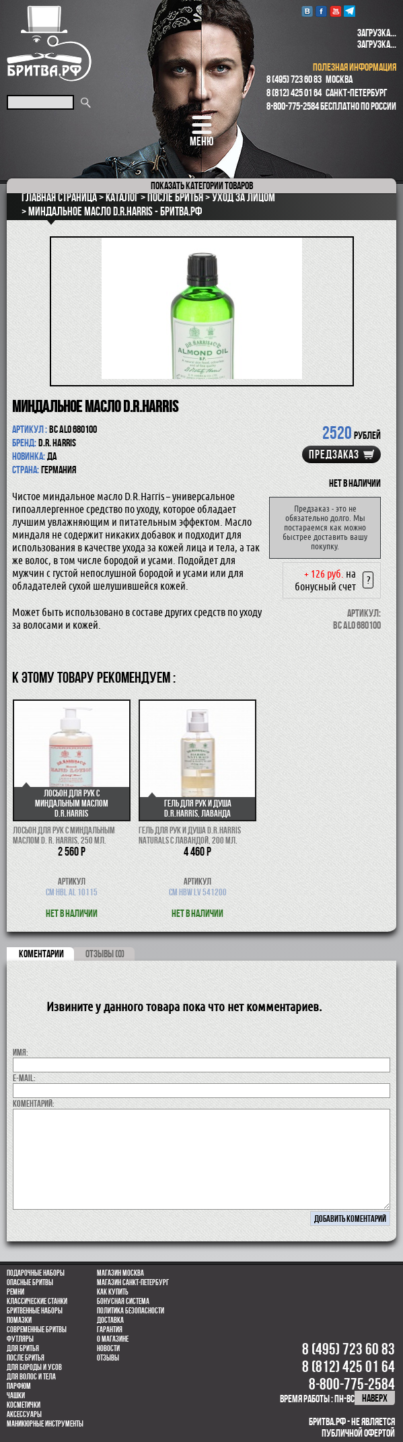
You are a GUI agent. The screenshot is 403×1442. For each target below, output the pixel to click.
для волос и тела (31, 1376)
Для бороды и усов (34, 1367)
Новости (108, 1348)
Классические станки (37, 1301)
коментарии (41, 953)
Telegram (349, 11)
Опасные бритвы (30, 1282)
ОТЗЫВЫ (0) (104, 953)
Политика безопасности (130, 1310)
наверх (375, 1398)
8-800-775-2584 (292, 106)
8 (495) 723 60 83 (294, 79)
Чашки (16, 1395)
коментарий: (33, 1103)
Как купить (113, 1292)
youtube (335, 11)
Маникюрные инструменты (45, 1424)
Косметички (23, 1405)
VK (307, 11)
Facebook (321, 11)
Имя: (20, 1052)
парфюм (19, 1386)
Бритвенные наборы (35, 1310)
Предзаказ (334, 454)
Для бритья (23, 1348)
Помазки (19, 1320)
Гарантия (109, 1329)
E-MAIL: (24, 1077)
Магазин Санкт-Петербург (133, 1282)
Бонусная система (123, 1301)
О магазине (113, 1339)
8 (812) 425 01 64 (294, 92)
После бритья (25, 1358)
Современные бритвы (37, 1329)
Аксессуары (24, 1414)
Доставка (110, 1320)
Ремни (15, 1292)
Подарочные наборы (36, 1273)
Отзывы (108, 1358)
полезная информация (354, 67)
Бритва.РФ (49, 43)
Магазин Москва (120, 1273)
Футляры (20, 1339)
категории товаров (202, 185)
